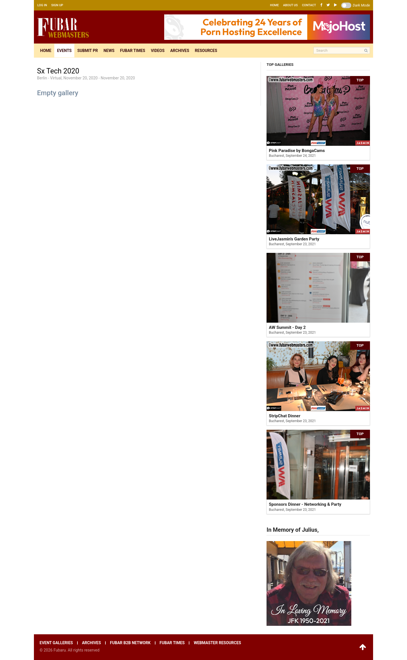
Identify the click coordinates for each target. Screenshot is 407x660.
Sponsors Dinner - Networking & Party (305, 504)
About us (290, 5)
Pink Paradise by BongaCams (297, 150)
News (108, 50)
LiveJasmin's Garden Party (294, 239)
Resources (206, 50)
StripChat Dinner (284, 415)
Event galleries (56, 642)
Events (64, 50)
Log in (42, 5)
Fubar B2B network (130, 642)
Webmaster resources (217, 642)
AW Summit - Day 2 (287, 327)
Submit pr (87, 50)
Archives (179, 50)
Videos (158, 50)
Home (274, 5)
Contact (309, 5)
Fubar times (132, 50)
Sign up (57, 5)
